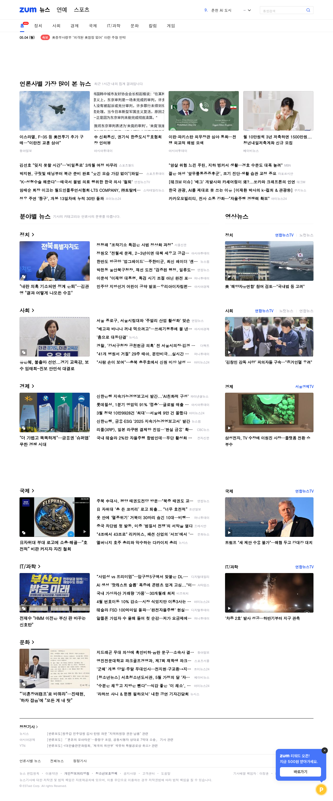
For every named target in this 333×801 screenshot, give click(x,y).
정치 (38, 26)
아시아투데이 (103, 150)
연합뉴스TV (284, 235)
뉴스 (45, 10)
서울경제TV (304, 386)
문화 (134, 26)
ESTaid (27, 786)
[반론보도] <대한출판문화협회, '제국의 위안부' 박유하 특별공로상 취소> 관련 (102, 745)
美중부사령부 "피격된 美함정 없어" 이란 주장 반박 (89, 37)
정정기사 (27, 726)
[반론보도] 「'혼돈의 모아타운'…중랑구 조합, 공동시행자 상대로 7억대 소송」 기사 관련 (110, 739)
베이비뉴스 (251, 150)
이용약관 (52, 773)
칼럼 (153, 26)
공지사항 (130, 773)
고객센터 (148, 773)
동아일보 (26, 150)
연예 (62, 10)
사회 (56, 26)
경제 (75, 26)
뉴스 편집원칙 (29, 773)
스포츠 (81, 10)
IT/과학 (113, 26)
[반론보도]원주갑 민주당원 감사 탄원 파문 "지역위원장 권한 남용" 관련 (97, 733)
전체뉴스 (57, 760)
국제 (93, 26)
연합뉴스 (306, 310)
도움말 (165, 773)
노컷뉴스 (306, 235)
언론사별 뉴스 (30, 760)
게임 (171, 26)
